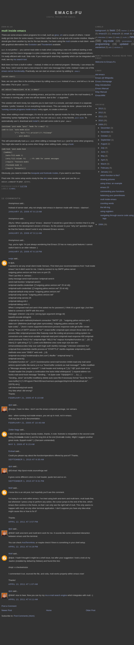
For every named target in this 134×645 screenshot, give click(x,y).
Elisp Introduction (103, 85)
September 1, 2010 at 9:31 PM (26, 479)
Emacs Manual (101, 88)
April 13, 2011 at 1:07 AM (23, 582)
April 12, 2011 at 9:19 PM (23, 545)
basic (112, 30)
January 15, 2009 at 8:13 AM (25, 210)
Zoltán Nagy (13, 428)
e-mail (13, 187)
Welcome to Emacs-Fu (105, 62)
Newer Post (7, 609)
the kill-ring (105, 207)
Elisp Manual (101, 92)
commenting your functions (112, 191)
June (103, 152)
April (103, 160)
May (103, 156)
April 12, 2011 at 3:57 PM (23, 520)
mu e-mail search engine (56, 594)
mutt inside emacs (14, 30)
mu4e (125, 37)
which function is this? (110, 175)
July (103, 148)
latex (110, 37)
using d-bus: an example (111, 183)
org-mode (108, 41)
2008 (101, 224)
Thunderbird (46, 44)
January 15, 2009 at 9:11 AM (25, 231)
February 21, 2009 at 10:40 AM (26, 421)
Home (49, 609)
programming (102, 44)
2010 (101, 120)
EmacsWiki (100, 95)
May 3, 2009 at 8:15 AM (21, 443)
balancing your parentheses (112, 195)
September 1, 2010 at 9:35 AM (26, 458)
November (106, 132)
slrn (45, 177)
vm (61, 35)
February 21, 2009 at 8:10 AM (26, 396)
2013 (101, 108)
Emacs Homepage (103, 81)
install (35, 120)
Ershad (11, 450)
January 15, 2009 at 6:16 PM (25, 250)
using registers (106, 211)
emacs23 (103, 33)
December (106, 128)
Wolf (10, 486)
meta (118, 37)
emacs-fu (68, 12)
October (104, 136)
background (100, 30)
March (104, 164)
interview (101, 37)
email (126, 33)
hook (71, 143)
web (109, 47)
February (105, 168)
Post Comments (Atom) (24, 614)
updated (124, 44)
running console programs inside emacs (19, 108)
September (106, 140)
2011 (101, 116)
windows (117, 47)
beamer (124, 31)
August (104, 144)
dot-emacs (100, 74)
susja (10, 257)
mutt (68, 41)
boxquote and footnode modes (44, 172)
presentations (127, 41)
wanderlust (100, 47)
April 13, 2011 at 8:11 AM (23, 598)
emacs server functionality (13, 71)
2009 (101, 124)
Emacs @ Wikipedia (104, 78)
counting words (107, 203)
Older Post (90, 609)
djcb (10, 403)
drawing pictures (107, 179)
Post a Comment (9, 604)
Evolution (33, 44)
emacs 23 (104, 187)
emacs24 (116, 33)
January (104, 172)
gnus (57, 35)
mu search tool (20, 59)
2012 (101, 112)
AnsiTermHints (28, 541)
